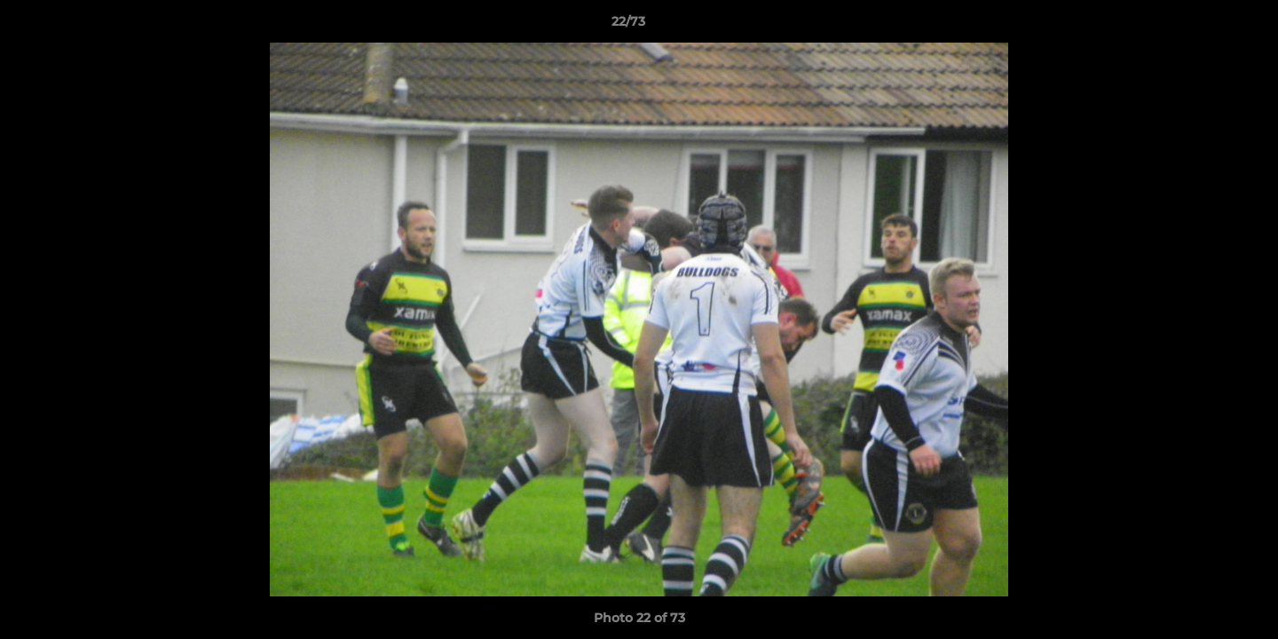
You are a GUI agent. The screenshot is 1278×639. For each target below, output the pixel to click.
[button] (1203, 26)
